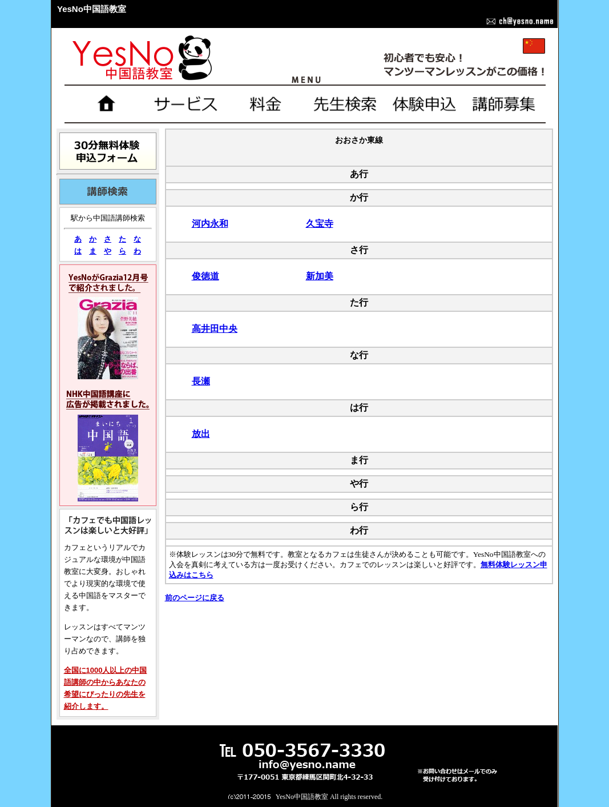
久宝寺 (319, 223)
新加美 (319, 276)
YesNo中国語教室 (302, 797)
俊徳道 (205, 276)
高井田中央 (214, 329)
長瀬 (201, 381)
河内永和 (210, 223)
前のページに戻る (194, 597)
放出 (201, 434)
